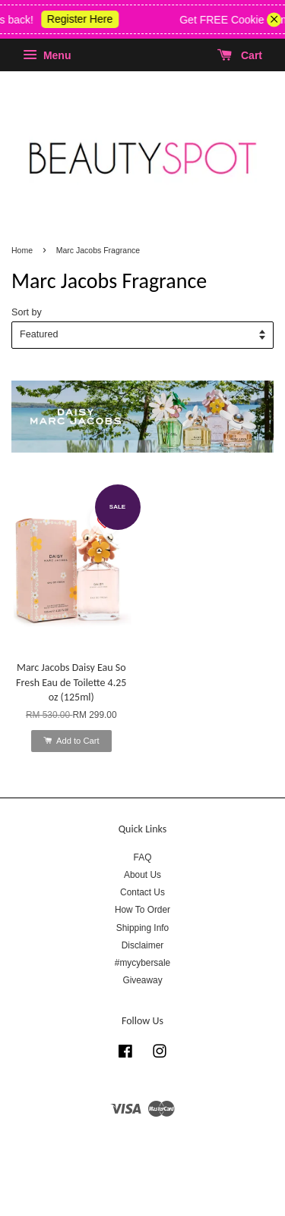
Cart (239, 55)
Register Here (86, 19)
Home (22, 250)
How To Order (142, 909)
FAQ (143, 857)
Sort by (26, 312)
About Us (142, 875)
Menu (47, 55)
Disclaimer (143, 945)
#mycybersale (142, 962)
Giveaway (142, 980)
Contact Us (142, 892)
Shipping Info (142, 928)
